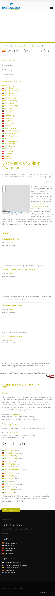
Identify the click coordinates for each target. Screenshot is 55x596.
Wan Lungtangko (12, 105)
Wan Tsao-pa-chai (12, 88)
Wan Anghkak (12, 464)
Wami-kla (11, 487)
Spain (8, 570)
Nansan (8, 126)
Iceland (8, 573)
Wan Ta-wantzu (11, 93)
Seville (7, 553)
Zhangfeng (9, 115)
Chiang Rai (9, 110)
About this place (8, 65)
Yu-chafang (9, 85)
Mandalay (9, 151)
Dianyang (9, 118)
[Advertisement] (27, 27)
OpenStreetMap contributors (22, 212)
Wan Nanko (9, 103)
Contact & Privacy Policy (45, 593)
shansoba (11, 243)
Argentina (11, 562)
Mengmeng (9, 123)
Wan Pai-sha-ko (11, 133)
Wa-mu (10, 481)
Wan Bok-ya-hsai (14, 453)
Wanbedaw (11, 455)
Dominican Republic (14, 565)
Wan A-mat (11, 466)
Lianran (8, 156)
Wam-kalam (13, 484)
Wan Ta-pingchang (12, 131)
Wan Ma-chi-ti (10, 138)
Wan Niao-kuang (11, 136)
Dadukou (8, 153)
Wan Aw (10, 461)
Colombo (9, 543)
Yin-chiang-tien (11, 128)
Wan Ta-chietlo (11, 95)
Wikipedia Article (15, 414)
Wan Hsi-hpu (10, 143)
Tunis (7, 551)
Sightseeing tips (8, 70)
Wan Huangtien (11, 108)
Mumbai (8, 545)
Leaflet (11, 212)
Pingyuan (8, 121)
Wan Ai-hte (11, 476)
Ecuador (11, 568)
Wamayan (11, 492)
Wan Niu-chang (11, 100)
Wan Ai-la (9, 148)
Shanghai (8, 548)
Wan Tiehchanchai (12, 90)
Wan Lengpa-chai (12, 141)
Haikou (8, 158)
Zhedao (8, 113)
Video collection (8, 74)
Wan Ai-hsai (12, 478)
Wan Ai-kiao (12, 473)
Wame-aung (13, 489)
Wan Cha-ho (10, 146)
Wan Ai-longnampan (15, 469)
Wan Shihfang (10, 98)
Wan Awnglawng (13, 458)
